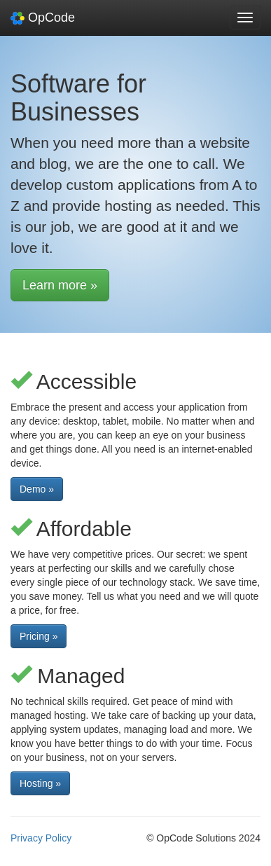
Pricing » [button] (38, 636)
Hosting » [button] (40, 783)
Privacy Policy (41, 838)
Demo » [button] (37, 489)
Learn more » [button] (59, 285)
